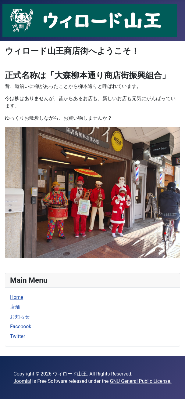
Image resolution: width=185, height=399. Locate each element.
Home (16, 297)
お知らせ (20, 317)
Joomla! (22, 381)
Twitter (17, 336)
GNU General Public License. (141, 381)
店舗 (15, 307)
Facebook (20, 326)
